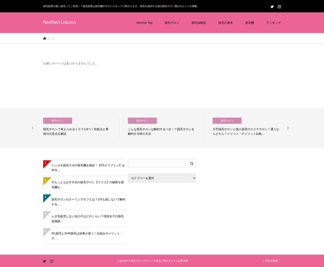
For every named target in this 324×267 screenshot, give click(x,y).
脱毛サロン (172, 22)
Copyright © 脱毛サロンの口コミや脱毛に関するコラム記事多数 (152, 260)
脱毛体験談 (199, 22)
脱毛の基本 (225, 22)
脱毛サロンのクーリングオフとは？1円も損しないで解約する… (88, 202)
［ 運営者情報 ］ (271, 260)
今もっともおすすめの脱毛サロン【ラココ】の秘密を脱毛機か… (87, 185)
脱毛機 (249, 22)
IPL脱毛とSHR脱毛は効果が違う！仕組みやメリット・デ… (87, 236)
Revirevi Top (144, 22)
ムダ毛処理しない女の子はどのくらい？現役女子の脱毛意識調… (87, 219)
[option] (81, 128)
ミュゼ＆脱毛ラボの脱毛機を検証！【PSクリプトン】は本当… (88, 168)
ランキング (273, 22)
